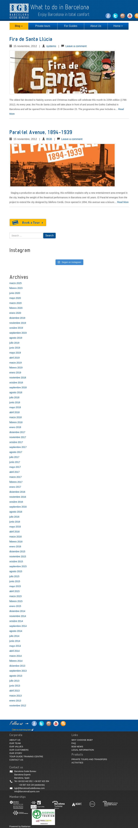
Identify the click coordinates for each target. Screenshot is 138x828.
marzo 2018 (15, 417)
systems (51, 46)
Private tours (42, 26)
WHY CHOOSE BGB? (82, 740)
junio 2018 (14, 402)
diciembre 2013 (17, 665)
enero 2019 (15, 372)
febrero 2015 (16, 601)
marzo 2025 (15, 283)
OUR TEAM (15, 743)
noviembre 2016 (17, 497)
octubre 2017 (16, 442)
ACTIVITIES (77, 762)
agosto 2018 (15, 392)
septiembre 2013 (18, 670)
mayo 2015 (15, 586)
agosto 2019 (15, 337)
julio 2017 (14, 457)
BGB (49, 139)
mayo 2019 (15, 352)
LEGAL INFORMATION (83, 750)
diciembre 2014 (17, 611)
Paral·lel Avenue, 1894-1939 (40, 132)
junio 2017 (14, 462)
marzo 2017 (15, 477)
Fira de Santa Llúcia (30, 39)
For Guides (70, 26)
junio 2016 (14, 521)
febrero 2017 (16, 482)
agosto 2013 (15, 675)
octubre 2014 (16, 621)
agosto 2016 (15, 511)
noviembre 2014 (17, 616)
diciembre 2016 (17, 492)
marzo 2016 (15, 536)
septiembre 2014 (18, 626)
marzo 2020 (15, 303)
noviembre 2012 (17, 705)
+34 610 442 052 (24, 781)
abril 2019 (14, 357)
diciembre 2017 (17, 432)
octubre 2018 (16, 382)
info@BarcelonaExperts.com (27, 791)
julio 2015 (14, 576)
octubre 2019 (16, 328)
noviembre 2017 (17, 437)
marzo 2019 (15, 362)
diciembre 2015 (17, 551)
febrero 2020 (16, 308)
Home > (118, 26)
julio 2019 (14, 342)
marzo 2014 (15, 656)
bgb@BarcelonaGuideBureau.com (29, 788)
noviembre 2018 (17, 377)
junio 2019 (14, 347)
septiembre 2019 (18, 332)
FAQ (74, 743)
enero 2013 (15, 700)
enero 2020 (15, 313)
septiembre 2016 (18, 506)
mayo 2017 (15, 467)
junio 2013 (14, 685)
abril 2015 (14, 591)
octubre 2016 (16, 501)
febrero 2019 (16, 367)
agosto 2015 (15, 571)
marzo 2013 (15, 695)
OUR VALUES (16, 746)
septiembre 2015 (18, 566)
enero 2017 (15, 487)
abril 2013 (14, 690)
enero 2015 (15, 606)
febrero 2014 (16, 661)
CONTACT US (16, 760)
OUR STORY (15, 753)
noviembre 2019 (17, 323)
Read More (123, 202)
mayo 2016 (15, 526)
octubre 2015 (16, 561)
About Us (95, 26)
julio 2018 (14, 397)
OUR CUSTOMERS (18, 750)
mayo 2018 (15, 407)
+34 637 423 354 (41, 781)
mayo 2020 (15, 298)
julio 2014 (14, 636)
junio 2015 (14, 581)
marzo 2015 (15, 596)
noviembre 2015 (17, 556)
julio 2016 (14, 516)
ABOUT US (14, 740)
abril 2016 (14, 531)
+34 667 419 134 (26, 785)
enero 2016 (15, 546)
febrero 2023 (16, 288)
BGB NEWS (77, 746)
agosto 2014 (15, 631)
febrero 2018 (16, 422)
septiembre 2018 (18, 387)
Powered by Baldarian (19, 826)
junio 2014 (14, 641)
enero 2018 (15, 427)
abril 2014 (14, 651)
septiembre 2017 (18, 447)
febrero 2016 (16, 541)
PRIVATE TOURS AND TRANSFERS (89, 759)
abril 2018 (14, 412)
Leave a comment (75, 46)
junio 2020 (14, 293)
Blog (19, 26)
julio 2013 (14, 680)
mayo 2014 (15, 646)
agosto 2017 (15, 452)
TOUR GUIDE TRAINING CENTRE (26, 756)
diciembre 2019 (17, 318)
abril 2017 (14, 472)
